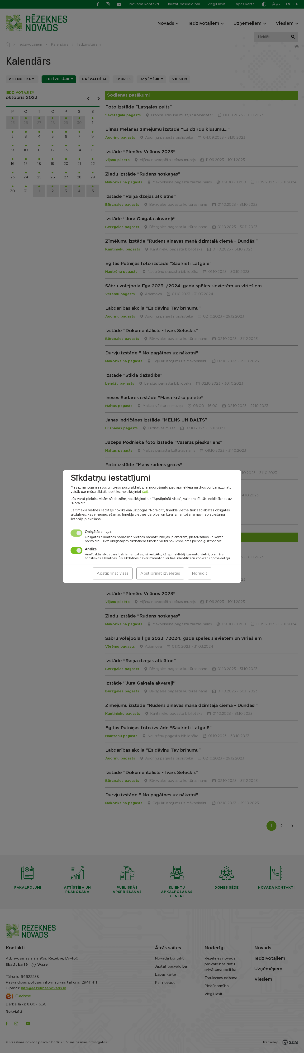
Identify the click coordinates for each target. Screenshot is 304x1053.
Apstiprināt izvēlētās (160, 573)
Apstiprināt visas (112, 573)
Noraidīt (199, 573)
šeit (145, 492)
